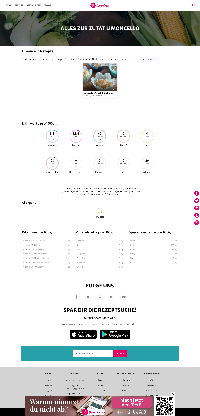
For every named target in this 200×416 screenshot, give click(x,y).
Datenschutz (151, 385)
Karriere (125, 390)
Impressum (151, 390)
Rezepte (19, 5)
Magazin (48, 5)
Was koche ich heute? (74, 380)
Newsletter (100, 390)
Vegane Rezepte (74, 393)
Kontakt (100, 385)
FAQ (100, 380)
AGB (151, 380)
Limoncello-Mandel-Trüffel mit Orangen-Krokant (97, 93)
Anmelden (120, 353)
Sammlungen (34, 5)
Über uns (126, 380)
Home (8, 5)
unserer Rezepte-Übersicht (142, 59)
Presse (126, 385)
